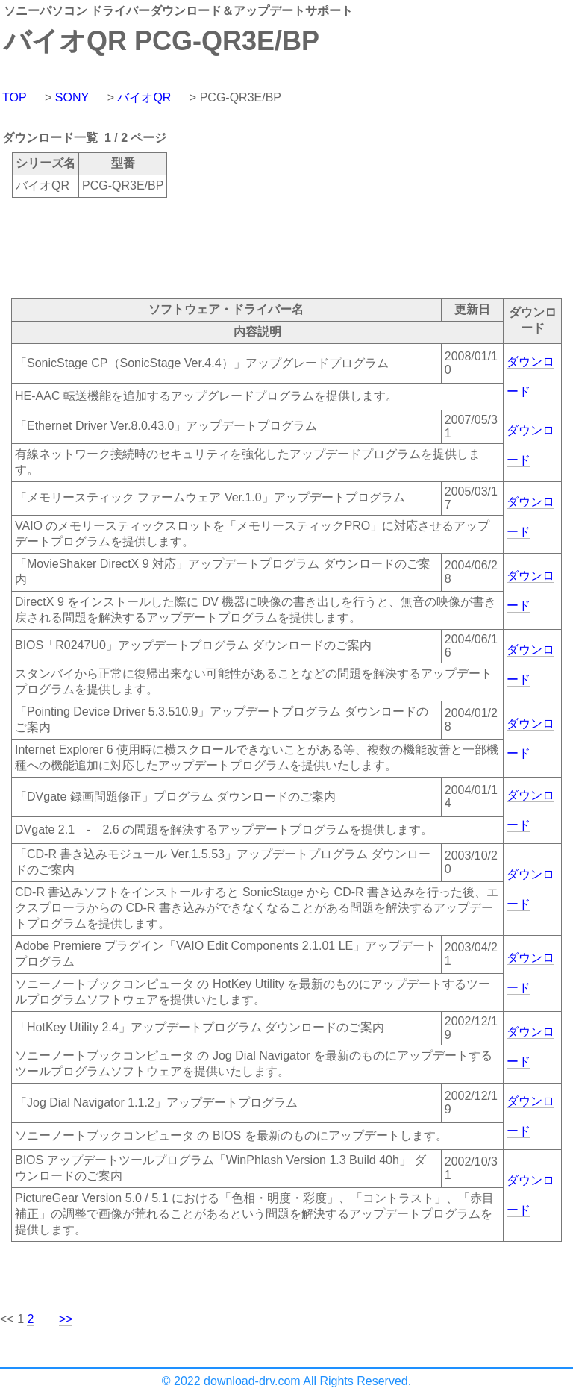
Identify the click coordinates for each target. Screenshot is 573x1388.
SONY (72, 97)
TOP (14, 97)
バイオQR (144, 97)
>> (66, 1319)
